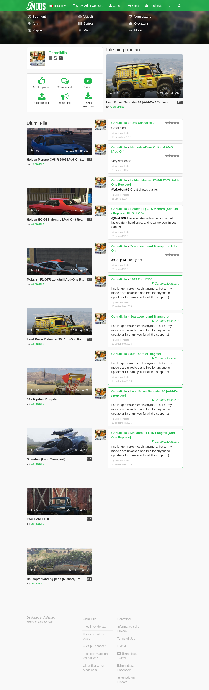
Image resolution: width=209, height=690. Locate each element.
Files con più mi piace (93, 636)
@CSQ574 (118, 260)
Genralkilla (57, 53)
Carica (115, 5)
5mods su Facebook (126, 668)
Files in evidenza (94, 626)
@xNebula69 (120, 189)
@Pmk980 (118, 218)
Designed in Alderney (41, 617)
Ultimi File (89, 619)
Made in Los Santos (40, 622)
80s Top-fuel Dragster (145, 354)
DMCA (121, 646)
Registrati (153, 5)
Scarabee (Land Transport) (149, 316)
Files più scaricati (94, 646)
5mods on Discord (126, 680)
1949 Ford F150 (141, 279)
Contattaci (124, 619)
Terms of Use (126, 638)
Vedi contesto (120, 133)
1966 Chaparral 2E (143, 123)
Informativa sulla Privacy (128, 629)
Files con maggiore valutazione (96, 656)
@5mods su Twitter (127, 656)
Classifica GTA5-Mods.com (94, 668)
